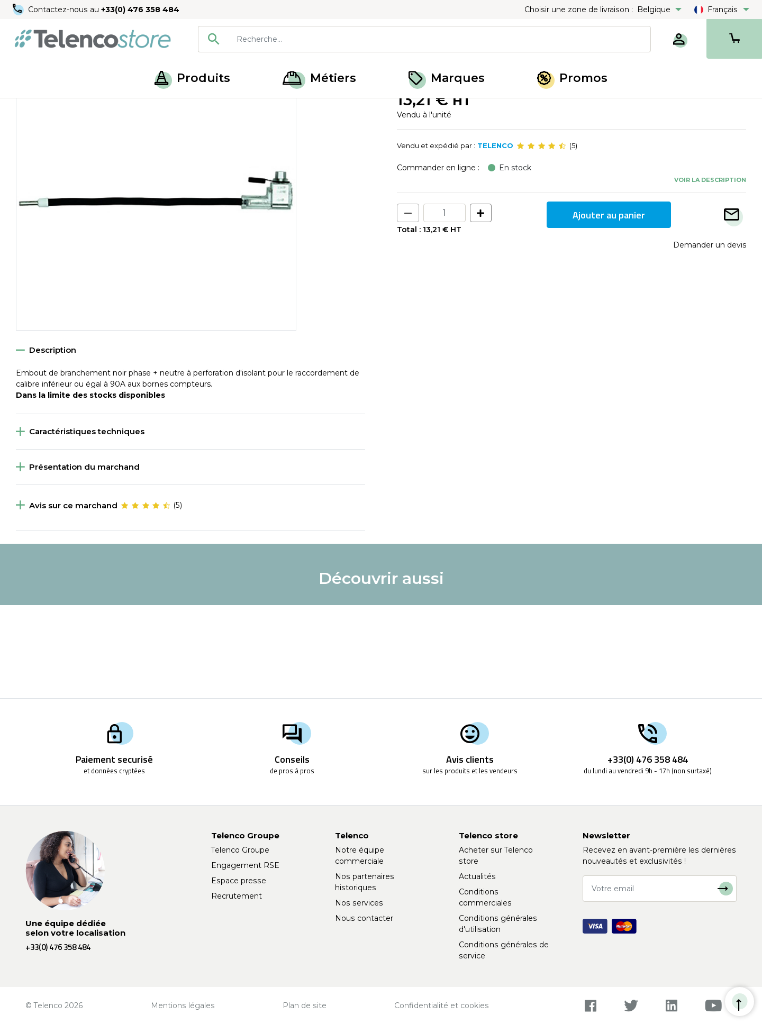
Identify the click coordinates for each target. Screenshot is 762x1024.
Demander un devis (709, 338)
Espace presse (238, 880)
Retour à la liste (48, 133)
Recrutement (236, 896)
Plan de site (304, 1005)
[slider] (541, 239)
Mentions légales (183, 1005)
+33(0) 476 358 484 (140, 9)
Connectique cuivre (175, 110)
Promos (572, 78)
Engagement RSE (245, 865)
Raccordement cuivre (91, 110)
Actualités (477, 876)
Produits (192, 78)
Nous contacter (364, 918)
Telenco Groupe (240, 850)
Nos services (359, 903)
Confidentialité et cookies (441, 1005)
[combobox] (424, 39)
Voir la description (710, 272)
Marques (447, 78)
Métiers (319, 78)
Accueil (28, 110)
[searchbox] (440, 39)
